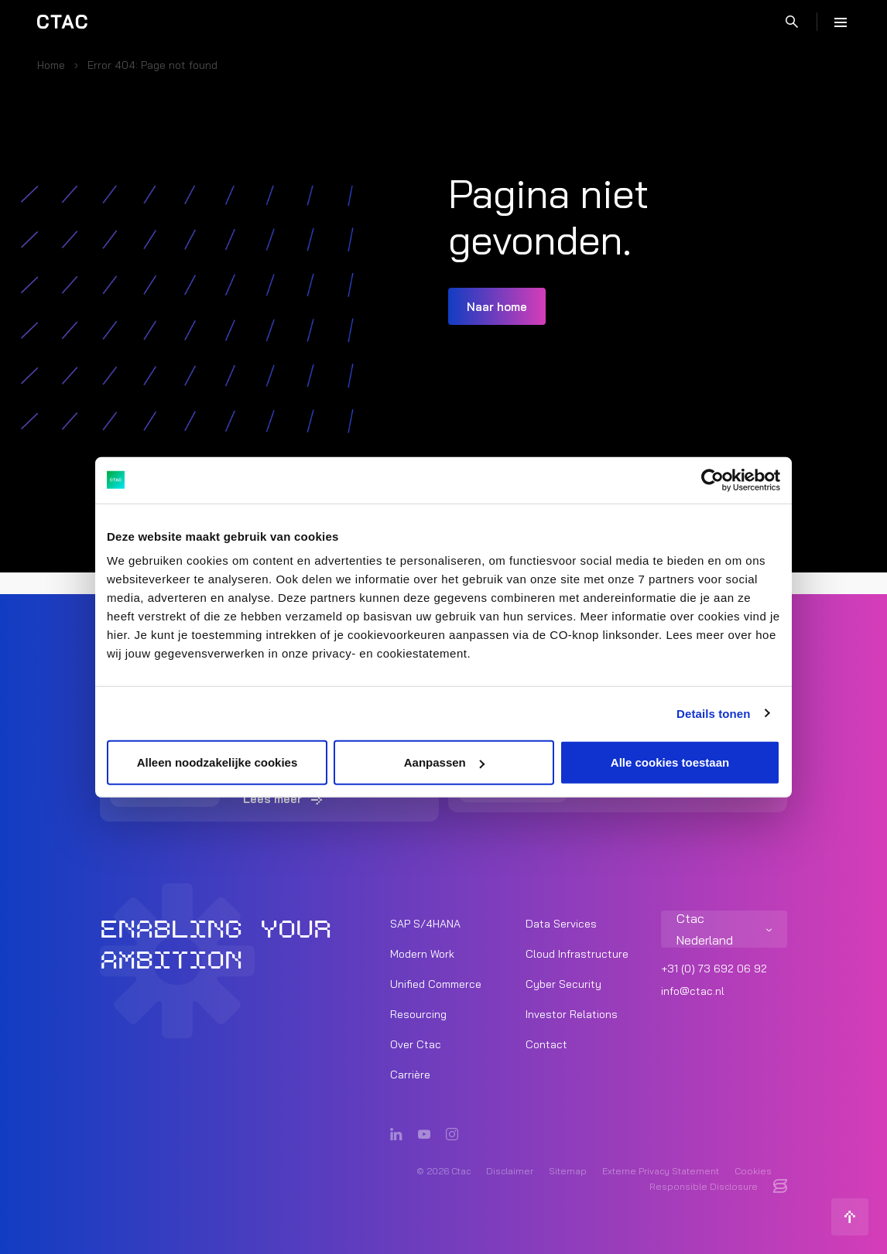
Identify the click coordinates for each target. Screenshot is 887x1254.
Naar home (497, 306)
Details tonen (713, 712)
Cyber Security (563, 984)
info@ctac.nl (692, 991)
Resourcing (418, 1014)
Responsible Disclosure (703, 1186)
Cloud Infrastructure (577, 954)
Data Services (561, 924)
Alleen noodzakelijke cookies (217, 762)
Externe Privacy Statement (660, 1171)
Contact (546, 1044)
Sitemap (568, 1171)
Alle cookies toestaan (670, 762)
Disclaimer (509, 1171)
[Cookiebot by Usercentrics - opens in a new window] (712, 479)
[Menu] (840, 21)
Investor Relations (572, 1014)
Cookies (753, 1171)
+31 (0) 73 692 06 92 (714, 969)
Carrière (410, 1074)
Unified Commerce (435, 984)
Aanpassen (444, 762)
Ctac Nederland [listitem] (704, 929)
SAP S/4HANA (425, 924)
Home (51, 65)
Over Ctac (415, 1044)
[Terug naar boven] (849, 1216)
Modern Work (422, 954)
